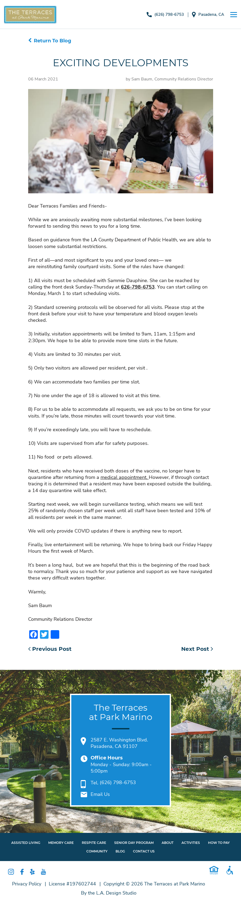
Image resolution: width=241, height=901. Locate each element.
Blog (120, 852)
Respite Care (94, 843)
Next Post (197, 649)
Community (96, 852)
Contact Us (144, 852)
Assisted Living (25, 843)
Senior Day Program (134, 843)
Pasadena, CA (208, 14)
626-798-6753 (138, 287)
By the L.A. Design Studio (108, 893)
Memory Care (61, 843)
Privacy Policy (26, 884)
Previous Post (50, 649)
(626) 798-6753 (165, 14)
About (167, 843)
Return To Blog (49, 41)
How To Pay (219, 843)
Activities (190, 843)
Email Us (100, 794)
